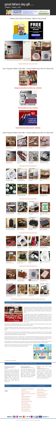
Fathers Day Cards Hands (25, 406)
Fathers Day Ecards (40, 392)
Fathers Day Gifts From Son (42, 390)
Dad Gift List (23, 390)
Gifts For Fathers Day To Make (26, 401)
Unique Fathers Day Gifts (41, 397)
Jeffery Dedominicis (18, 302)
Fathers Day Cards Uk (25, 409)
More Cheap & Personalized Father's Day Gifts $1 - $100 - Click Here (28, 299)
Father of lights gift (25, 366)
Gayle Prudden (47, 368)
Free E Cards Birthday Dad (26, 396)
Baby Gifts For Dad (24, 402)
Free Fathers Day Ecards (41, 395)
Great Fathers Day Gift (12, 305)
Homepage (8, 7)
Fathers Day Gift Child (10, 366)
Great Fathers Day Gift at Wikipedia (27, 388)
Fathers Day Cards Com (25, 391)
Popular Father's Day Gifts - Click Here (28, 63)
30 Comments (8, 360)
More (9, 381)
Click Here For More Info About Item (28, 165)
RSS (19, 7)
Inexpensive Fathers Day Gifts (42, 393)
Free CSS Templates (37, 420)
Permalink (14, 360)
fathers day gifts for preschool (23, 341)
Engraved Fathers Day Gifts (26, 410)
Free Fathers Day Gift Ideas (26, 407)
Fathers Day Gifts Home (25, 399)
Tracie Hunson (31, 367)
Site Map (14, 7)
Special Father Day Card (25, 404)
